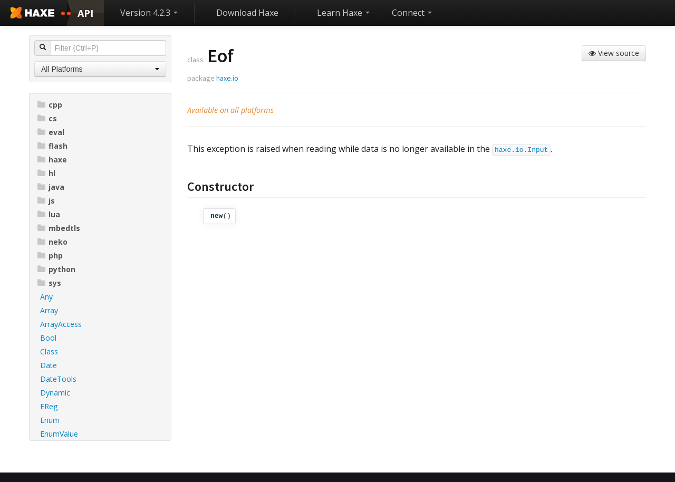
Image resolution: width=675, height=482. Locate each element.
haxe (52, 160)
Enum (50, 420)
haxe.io (227, 78)
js (46, 201)
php (50, 255)
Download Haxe (247, 12)
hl (46, 173)
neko (52, 242)
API (85, 13)
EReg (48, 406)
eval (50, 132)
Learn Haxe (343, 12)
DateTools (58, 379)
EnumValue (59, 434)
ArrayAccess (61, 324)
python (56, 269)
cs (47, 118)
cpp (49, 105)
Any (46, 297)
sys (49, 283)
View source (614, 53)
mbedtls (58, 228)
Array (49, 310)
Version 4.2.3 (149, 12)
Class (49, 351)
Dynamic (55, 393)
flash (52, 146)
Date (48, 365)
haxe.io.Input (521, 150)
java (50, 187)
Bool (48, 338)
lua (48, 214)
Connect (412, 12)
